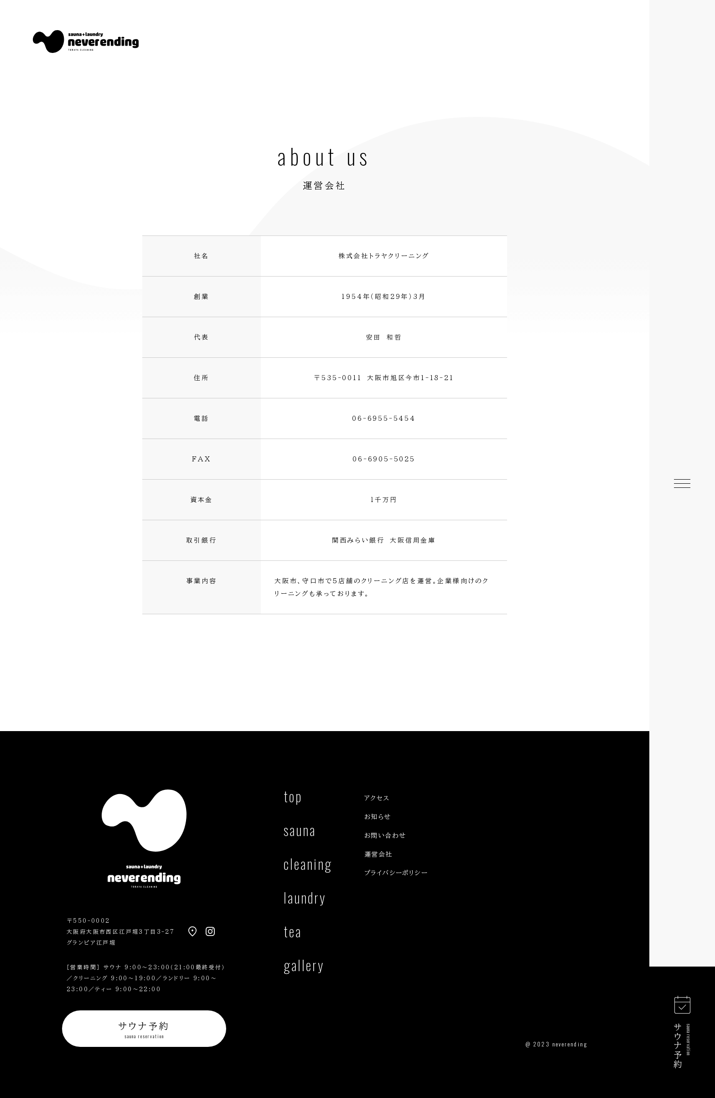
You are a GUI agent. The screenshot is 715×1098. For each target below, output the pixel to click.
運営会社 (378, 854)
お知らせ (377, 817)
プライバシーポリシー (396, 873)
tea (293, 933)
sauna (300, 831)
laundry (305, 899)
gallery (304, 966)
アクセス (377, 798)
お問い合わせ (385, 835)
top (293, 798)
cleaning (308, 865)
